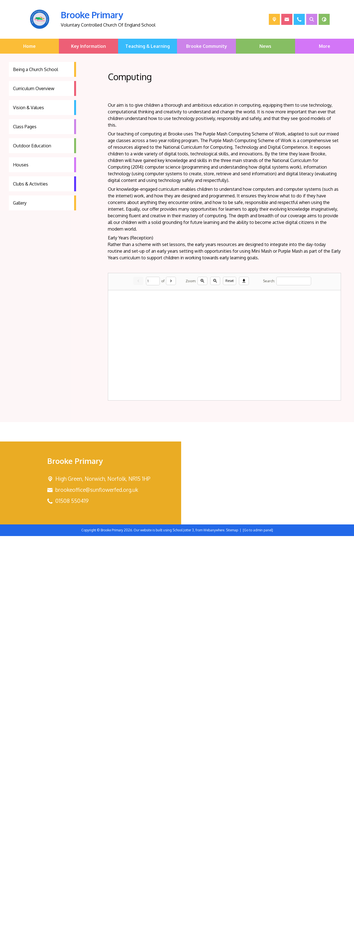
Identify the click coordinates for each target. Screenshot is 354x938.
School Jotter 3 (183, 932)
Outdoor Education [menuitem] (32, 145)
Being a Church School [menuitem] (35, 69)
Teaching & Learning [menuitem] (147, 46)
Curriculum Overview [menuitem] (33, 88)
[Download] (244, 281)
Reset (229, 281)
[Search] (293, 281)
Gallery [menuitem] (20, 203)
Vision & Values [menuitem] (28, 107)
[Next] (171, 281)
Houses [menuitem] (20, 165)
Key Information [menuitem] (88, 46)
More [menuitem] (324, 46)
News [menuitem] (265, 46)
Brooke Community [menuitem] (206, 46)
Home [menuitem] (29, 46)
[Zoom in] (202, 281)
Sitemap (232, 932)
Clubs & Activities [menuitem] (30, 184)
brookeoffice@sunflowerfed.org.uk (96, 891)
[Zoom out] (215, 281)
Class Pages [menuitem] (25, 126)
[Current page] (153, 281)
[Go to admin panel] (258, 932)
